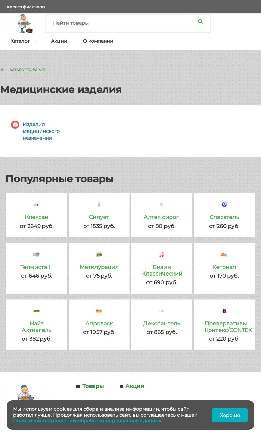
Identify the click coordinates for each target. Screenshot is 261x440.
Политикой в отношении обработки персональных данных (87, 421)
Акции (59, 41)
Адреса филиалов (25, 7)
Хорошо (230, 415)
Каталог (20, 41)
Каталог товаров (27, 70)
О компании (98, 41)
